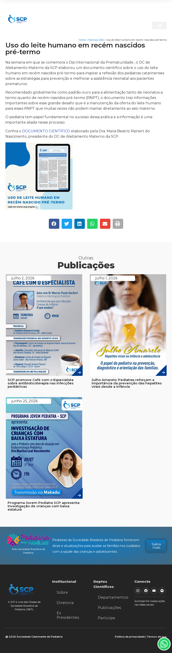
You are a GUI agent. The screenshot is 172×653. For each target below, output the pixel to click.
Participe (106, 618)
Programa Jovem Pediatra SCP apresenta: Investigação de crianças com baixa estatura (44, 506)
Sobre (62, 592)
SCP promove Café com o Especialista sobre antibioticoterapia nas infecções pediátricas (40, 383)
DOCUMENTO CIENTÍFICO (46, 131)
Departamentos (112, 597)
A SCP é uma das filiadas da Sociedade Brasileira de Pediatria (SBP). (24, 605)
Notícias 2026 (96, 39)
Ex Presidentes (68, 615)
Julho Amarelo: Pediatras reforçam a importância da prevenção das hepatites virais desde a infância (127, 383)
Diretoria (65, 603)
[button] (159, 25)
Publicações (109, 608)
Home (82, 39)
